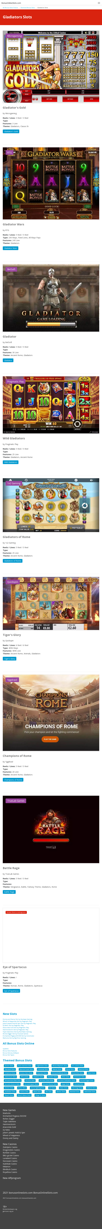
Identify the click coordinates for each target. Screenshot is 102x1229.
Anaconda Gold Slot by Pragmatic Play (16, 1027)
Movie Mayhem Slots (60, 1066)
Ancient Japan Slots (31, 1084)
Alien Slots (65, 1077)
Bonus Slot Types (8, 1055)
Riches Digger (9, 1118)
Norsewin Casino (10, 1161)
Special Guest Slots (26, 1069)
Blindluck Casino (10, 1169)
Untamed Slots (10, 1073)
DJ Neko (6, 1130)
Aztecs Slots (24, 1091)
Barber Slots (61, 1091)
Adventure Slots (10, 1077)
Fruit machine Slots (24, 1066)
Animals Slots (78, 1084)
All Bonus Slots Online (10, 8)
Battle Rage (9, 892)
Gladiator (8, 360)
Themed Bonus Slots (28, 8)
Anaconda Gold (9, 1127)
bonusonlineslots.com (29, 1198)
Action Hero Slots (26, 1073)
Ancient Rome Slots (50, 1084)
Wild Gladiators (10, 462)
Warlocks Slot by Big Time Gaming (14, 1038)
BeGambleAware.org (10, 1209)
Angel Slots (65, 1084)
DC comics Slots (77, 1066)
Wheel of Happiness (11, 1135)
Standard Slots (10, 1069)
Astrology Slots (77, 1088)
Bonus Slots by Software (11, 1053)
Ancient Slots (30, 1080)
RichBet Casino (9, 1152)
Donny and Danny (10, 1138)
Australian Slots (10, 1091)
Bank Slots (37, 1091)
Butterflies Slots (77, 1073)
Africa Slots (24, 1077)
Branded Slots (42, 1073)
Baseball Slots (74, 1091)
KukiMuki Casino (10, 1164)
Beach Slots (9, 1095)
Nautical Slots (83, 1069)
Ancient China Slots (46, 1080)
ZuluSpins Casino (10, 1147)
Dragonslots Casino (11, 1150)
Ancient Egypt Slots (86, 1080)
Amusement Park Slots (12, 1080)
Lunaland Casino (10, 1158)
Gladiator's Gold (11, 131)
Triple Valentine (9, 1121)
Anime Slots (9, 1088)
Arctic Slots (22, 1088)
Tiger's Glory (9, 658)
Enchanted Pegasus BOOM (14, 1116)
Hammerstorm (9, 1124)
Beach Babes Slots (24, 1095)
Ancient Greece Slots (12, 1084)
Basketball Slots (89, 1091)
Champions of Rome (13, 780)
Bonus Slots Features (10, 1051)
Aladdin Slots (52, 1077)
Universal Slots (43, 1069)
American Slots (79, 1077)
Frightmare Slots (42, 1066)
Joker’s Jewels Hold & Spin (14, 1132)
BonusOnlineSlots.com (11, 3)
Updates (5, 1049)
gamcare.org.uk (8, 1211)
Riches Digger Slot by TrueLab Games (15, 1034)
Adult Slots (91, 1073)
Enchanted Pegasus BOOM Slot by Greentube (18, 1036)
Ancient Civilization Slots (66, 1080)
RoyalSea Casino (10, 1172)
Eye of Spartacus (11, 991)
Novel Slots (70, 1069)
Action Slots (9, 1066)
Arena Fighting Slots (37, 1088)
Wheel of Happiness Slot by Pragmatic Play (17, 1021)
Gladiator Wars (10, 248)
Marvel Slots (57, 1069)
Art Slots (52, 1088)
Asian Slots (63, 1088)
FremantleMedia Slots (59, 1073)
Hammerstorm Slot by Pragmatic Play (15, 1030)
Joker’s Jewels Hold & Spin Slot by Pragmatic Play (19, 1023)
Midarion (6, 1166)
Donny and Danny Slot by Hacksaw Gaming (17, 1019)
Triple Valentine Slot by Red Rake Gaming (17, 1032)
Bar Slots (49, 1091)
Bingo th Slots (40, 1095)
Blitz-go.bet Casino (11, 1155)
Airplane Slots (38, 1077)
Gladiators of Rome (12, 561)
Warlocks (7, 1113)
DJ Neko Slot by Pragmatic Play (13, 1025)
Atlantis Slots (91, 1088)
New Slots (10, 1014)
